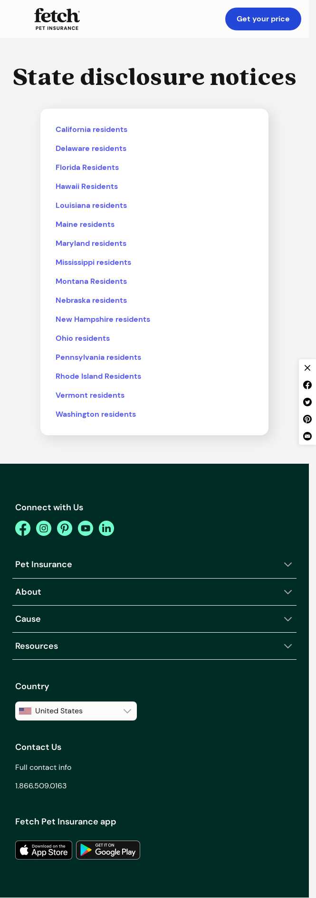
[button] (17, 18)
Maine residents (85, 224)
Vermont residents (90, 395)
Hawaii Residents (87, 186)
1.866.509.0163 (41, 786)
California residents (91, 129)
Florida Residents (87, 167)
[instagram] (43, 528)
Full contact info (43, 767)
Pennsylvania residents (98, 357)
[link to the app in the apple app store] (43, 850)
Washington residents (96, 414)
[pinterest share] (307, 419)
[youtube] (85, 528)
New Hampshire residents (103, 319)
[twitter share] (307, 402)
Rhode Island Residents (98, 376)
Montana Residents (91, 281)
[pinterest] (64, 528)
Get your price (263, 19)
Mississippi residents (93, 262)
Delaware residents (91, 148)
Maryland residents (91, 243)
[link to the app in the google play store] (108, 850)
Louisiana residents (91, 205)
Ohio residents (83, 338)
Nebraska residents (91, 300)
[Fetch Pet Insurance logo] (57, 19)
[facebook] (22, 528)
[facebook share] (307, 384)
